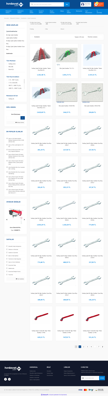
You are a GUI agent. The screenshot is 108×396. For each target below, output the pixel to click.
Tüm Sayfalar (20, 279)
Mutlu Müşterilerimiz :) (69, 373)
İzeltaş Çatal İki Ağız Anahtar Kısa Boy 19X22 (67, 181)
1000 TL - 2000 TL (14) (15, 88)
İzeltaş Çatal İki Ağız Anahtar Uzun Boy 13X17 (66, 294)
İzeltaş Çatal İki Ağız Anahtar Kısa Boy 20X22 (41, 181)
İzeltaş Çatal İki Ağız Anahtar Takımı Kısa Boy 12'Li (92, 69)
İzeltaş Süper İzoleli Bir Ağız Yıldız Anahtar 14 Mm (66, 331)
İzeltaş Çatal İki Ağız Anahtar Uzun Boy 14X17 (41, 294)
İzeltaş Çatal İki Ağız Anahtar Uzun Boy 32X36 (92, 219)
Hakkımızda (32, 371)
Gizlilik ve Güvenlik (34, 377)
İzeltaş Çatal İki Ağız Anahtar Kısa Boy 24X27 (67, 144)
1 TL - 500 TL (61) (13, 80)
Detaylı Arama (20, 122)
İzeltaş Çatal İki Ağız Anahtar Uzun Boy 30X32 (66, 256)
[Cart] (99, 4)
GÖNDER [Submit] (102, 378)
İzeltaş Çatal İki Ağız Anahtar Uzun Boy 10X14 (92, 294)
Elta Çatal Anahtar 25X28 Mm (67, 106)
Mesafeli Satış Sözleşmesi (36, 373)
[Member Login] (85, 4)
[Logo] (15, 4)
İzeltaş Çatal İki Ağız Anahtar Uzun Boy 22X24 (92, 256)
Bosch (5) (11, 69)
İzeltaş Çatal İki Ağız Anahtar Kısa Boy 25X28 (41, 144)
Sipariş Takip (50, 373)
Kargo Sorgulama (68, 371)
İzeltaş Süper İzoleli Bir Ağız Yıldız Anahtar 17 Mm (41, 331)
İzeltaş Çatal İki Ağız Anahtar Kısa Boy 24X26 (92, 144)
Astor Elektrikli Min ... (15, 227)
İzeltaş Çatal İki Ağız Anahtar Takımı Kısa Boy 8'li (41, 69)
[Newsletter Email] (90, 378)
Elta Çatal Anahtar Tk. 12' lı (67, 68)
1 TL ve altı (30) (13, 82)
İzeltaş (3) (11, 99)
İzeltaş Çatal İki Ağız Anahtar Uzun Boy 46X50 (41, 219)
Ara (22, 118)
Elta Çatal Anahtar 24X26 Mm (92, 106)
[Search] (50, 4)
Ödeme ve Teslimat (34, 375)
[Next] (24, 220)
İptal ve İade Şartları (35, 379)
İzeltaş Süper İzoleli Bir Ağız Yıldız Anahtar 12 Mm (92, 331)
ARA (67, 4)
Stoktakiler (37, 37)
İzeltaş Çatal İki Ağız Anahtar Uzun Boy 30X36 (41, 256)
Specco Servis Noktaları (69, 375)
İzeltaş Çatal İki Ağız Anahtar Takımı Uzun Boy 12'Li (41, 106)
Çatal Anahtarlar (32, 18)
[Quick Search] (12, 118)
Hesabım (49, 371)
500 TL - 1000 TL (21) (15, 85)
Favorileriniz (50, 375)
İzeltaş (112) (12, 64)
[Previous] (6, 220)
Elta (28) (11, 66)
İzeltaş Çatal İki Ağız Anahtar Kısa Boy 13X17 (92, 181)
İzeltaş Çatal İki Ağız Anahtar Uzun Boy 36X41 (66, 219)
